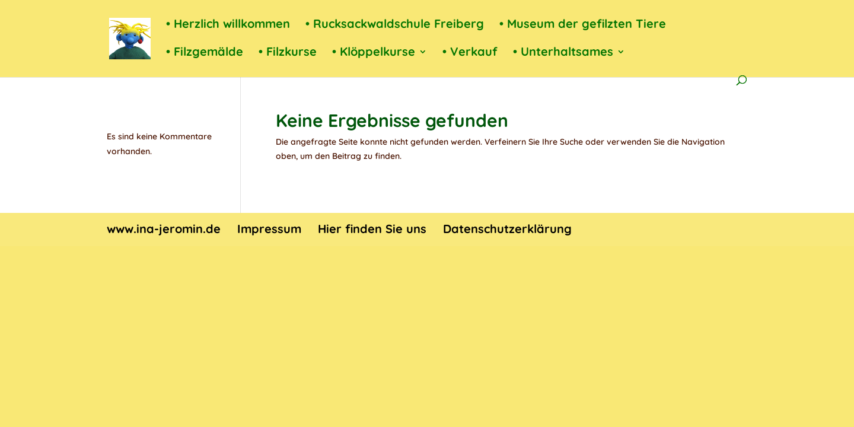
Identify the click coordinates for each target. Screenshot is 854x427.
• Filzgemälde (204, 53)
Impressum (269, 228)
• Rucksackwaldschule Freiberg (394, 25)
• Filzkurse (288, 53)
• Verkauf (470, 53)
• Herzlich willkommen (228, 25)
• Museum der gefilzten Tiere (582, 25)
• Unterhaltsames (563, 53)
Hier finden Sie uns (372, 228)
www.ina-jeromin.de (164, 228)
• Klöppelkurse (373, 53)
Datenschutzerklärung (507, 228)
